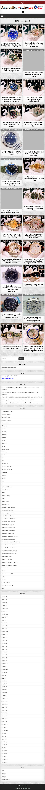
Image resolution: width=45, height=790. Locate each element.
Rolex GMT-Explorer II (8, 533)
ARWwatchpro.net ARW (7, 25)
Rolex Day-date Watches (8, 521)
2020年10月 (5, 698)
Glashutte (4, 452)
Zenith (3, 588)
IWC (3, 460)
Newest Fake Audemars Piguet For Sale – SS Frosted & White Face (33, 124)
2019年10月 (5, 730)
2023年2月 (4, 626)
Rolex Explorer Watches (8, 530)
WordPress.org (6, 779)
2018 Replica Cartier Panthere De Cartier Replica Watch (11, 347)
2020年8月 (4, 704)
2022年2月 (4, 658)
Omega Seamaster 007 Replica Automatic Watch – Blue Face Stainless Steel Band (11, 315)
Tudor (3, 576)
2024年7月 (4, 623)
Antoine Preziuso (6, 417)
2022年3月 (4, 655)
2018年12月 (5, 759)
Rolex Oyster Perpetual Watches (11, 542)
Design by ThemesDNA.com (22, 788)
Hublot (3, 457)
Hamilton (4, 455)
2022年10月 (5, 637)
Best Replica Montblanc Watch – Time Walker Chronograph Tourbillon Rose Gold (11, 261)
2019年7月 (4, 739)
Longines (4, 472)
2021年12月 (5, 663)
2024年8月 (4, 620)
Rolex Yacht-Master (7, 559)
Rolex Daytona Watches (8, 524)
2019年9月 (4, 733)
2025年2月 (4, 602)
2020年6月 (4, 710)
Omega (3, 478)
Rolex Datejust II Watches (9, 513)
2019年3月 (4, 750)
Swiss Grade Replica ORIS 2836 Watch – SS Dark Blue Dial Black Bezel (34, 153)
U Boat (3, 579)
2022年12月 (5, 631)
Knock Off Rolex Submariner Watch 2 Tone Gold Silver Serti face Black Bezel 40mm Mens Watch (33, 349)
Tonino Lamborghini (7, 574)
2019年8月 (4, 736)
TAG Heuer (5, 568)
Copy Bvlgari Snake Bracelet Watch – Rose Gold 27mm (33, 285)
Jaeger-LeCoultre (7, 466)
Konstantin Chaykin (7, 469)
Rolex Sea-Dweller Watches (9, 547)
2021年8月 (4, 675)
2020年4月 (4, 713)
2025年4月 (4, 597)
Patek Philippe (6, 489)
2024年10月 (5, 614)
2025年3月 (4, 599)
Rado (3, 498)
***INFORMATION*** (8, 411)
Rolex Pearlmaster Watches (9, 545)
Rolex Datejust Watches (8, 516)
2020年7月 (4, 707)
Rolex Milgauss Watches (8, 539)
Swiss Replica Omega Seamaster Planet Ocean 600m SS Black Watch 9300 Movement (11, 288)
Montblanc (4, 475)
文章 (4, 773)
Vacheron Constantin (7, 585)
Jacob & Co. (5, 463)
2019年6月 (4, 742)
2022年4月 (4, 652)
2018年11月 (4, 762)
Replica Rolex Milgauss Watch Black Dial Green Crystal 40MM (11, 70)
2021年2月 (4, 692)
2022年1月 (4, 660)
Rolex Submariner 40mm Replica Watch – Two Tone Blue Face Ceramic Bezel (11, 45)
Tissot (3, 571)
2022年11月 (5, 634)
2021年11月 (4, 666)
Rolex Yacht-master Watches (9, 565)
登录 (3, 770)
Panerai (4, 484)
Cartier (4, 440)
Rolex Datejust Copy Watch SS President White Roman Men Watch (33, 208)
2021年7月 (4, 678)
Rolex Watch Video (7, 556)
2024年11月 (5, 611)
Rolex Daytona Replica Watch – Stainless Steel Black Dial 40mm (11, 124)
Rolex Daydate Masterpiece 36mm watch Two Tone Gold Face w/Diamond (11, 236)
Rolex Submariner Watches (9, 553)
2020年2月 (4, 718)
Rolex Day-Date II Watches (9, 518)
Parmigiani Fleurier (7, 486)
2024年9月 (4, 617)
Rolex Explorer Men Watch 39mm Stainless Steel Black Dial (11, 211)
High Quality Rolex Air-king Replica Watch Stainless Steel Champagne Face (33, 44)
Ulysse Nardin (6, 582)
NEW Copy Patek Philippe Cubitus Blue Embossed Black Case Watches (21, 403)
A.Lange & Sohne (6, 414)
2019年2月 (4, 753)
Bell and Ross (5, 423)
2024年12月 (5, 608)
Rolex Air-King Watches (8, 507)
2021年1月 (4, 695)
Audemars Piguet (6, 420)
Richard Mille (5, 501)
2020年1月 (4, 721)
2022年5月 (4, 649)
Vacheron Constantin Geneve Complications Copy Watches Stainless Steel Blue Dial (11, 99)
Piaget (3, 492)
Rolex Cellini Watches (7, 510)
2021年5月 (4, 684)
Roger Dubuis (5, 504)
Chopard (4, 443)
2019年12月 (5, 724)
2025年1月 (4, 605)
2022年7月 (4, 646)
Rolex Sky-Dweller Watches (9, 550)
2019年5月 (4, 745)
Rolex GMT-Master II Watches (10, 536)
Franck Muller (5, 449)
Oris (3, 481)
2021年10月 (5, 669)
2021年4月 (4, 687)
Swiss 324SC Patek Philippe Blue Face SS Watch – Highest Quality (11, 153)
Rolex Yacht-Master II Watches (10, 562)
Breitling (4, 431)
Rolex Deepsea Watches (8, 527)
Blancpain (4, 426)
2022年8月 (4, 643)
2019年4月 (4, 747)
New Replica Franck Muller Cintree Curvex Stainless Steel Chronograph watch (33, 319)
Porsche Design (6, 495)
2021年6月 (4, 681)
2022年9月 (4, 640)
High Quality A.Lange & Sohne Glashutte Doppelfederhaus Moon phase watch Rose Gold (34, 261)
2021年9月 (4, 672)
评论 (4, 776)
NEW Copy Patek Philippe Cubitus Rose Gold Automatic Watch (19, 400)
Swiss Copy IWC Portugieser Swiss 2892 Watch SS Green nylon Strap (11, 183)
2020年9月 (4, 701)
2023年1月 (4, 629)
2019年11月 (4, 727)
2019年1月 (4, 756)
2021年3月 (4, 689)
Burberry (4, 434)
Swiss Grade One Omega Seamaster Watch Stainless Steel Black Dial (33, 99)
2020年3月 (4, 716)
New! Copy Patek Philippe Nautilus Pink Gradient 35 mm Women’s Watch (22, 397)
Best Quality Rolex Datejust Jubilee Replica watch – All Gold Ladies (34, 178)
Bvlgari (4, 437)
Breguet (4, 428)
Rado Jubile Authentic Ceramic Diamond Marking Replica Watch (33, 74)
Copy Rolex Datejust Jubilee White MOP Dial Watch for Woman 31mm (34, 236)
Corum (3, 446)
